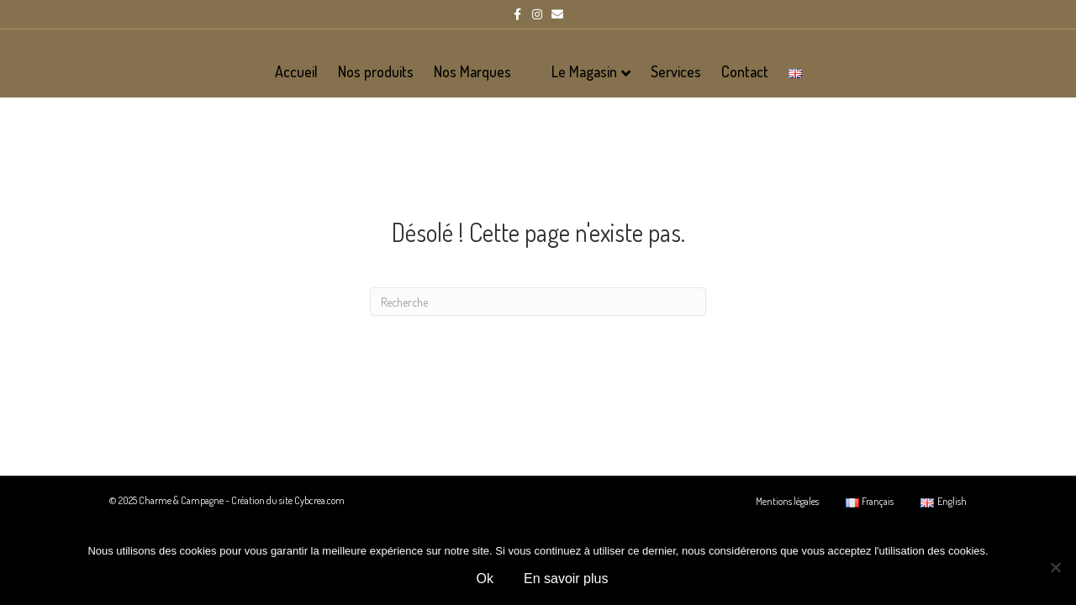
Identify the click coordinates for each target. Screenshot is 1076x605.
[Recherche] (538, 359)
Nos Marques (472, 71)
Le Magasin (584, 71)
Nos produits (376, 71)
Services (676, 71)
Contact (744, 71)
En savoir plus (566, 578)
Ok (485, 578)
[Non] (1055, 567)
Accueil (296, 71)
